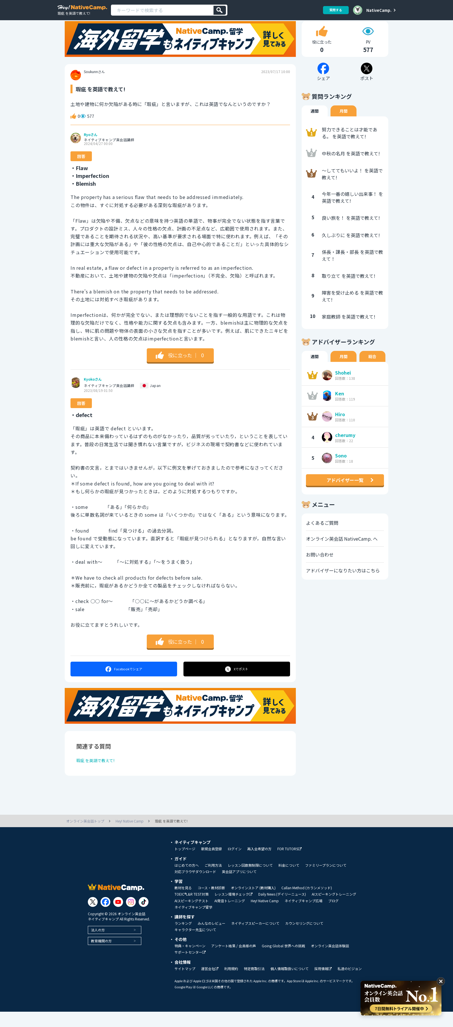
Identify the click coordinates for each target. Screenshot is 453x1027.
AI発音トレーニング (229, 916)
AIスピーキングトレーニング (334, 909)
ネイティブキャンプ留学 (193, 922)
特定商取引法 (254, 984)
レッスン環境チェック (233, 909)
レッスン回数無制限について (250, 880)
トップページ (184, 864)
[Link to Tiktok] (143, 917)
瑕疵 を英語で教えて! (98, 774)
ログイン (235, 864)
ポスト (237, 682)
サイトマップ (184, 984)
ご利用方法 (213, 880)
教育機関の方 (101, 955)
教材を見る (183, 903)
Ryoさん (90, 148)
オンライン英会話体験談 (330, 961)
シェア (123, 682)
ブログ (333, 916)
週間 (315, 124)
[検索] (219, 10)
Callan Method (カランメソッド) (306, 903)
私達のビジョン (349, 984)
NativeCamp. (378, 10)
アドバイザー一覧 (344, 493)
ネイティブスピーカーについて (255, 938)
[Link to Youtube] (118, 917)
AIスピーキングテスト (191, 916)
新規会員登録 (211, 864)
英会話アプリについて (239, 887)
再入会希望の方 (259, 864)
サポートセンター (190, 968)
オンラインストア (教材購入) (253, 903)
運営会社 (209, 984)
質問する (334, 10)
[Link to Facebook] (105, 917)
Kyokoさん (93, 393)
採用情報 (323, 984)
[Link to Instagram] (131, 917)
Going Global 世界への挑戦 (283, 961)
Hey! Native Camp (265, 916)
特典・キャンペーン (189, 961)
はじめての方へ (186, 880)
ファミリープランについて (325, 880)
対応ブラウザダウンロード (195, 887)
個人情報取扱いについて (289, 984)
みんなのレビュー (211, 938)
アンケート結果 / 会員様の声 (233, 961)
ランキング (183, 938)
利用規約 (231, 984)
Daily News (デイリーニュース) (282, 909)
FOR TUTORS (289, 864)
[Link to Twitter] (93, 917)
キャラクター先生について (195, 945)
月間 (343, 124)
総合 (372, 370)
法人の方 (98, 944)
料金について (289, 880)
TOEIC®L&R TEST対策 (191, 909)
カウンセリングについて (304, 938)
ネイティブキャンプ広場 (303, 916)
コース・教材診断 (211, 903)
